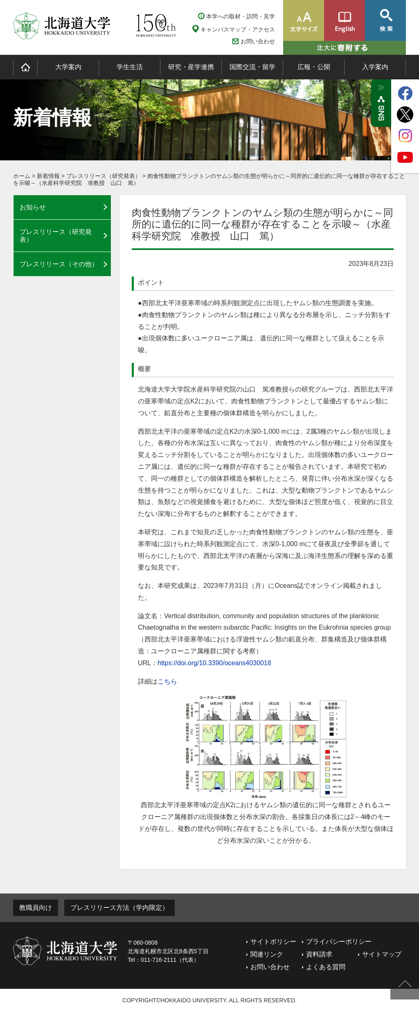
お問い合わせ (258, 41)
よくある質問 (325, 966)
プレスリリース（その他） (59, 264)
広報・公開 (313, 66)
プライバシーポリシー (339, 941)
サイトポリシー (273, 941)
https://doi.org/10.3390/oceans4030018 (214, 662)
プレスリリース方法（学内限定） (119, 907)
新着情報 (48, 176)
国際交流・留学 (252, 66)
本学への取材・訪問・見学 (240, 16)
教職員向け (35, 907)
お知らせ (33, 207)
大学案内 (68, 66)
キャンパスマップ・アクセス (237, 29)
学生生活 (130, 66)
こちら (167, 681)
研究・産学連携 (191, 66)
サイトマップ (381, 954)
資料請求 (319, 954)
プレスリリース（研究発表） (103, 176)
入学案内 (375, 66)
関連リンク (266, 954)
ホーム (21, 176)
